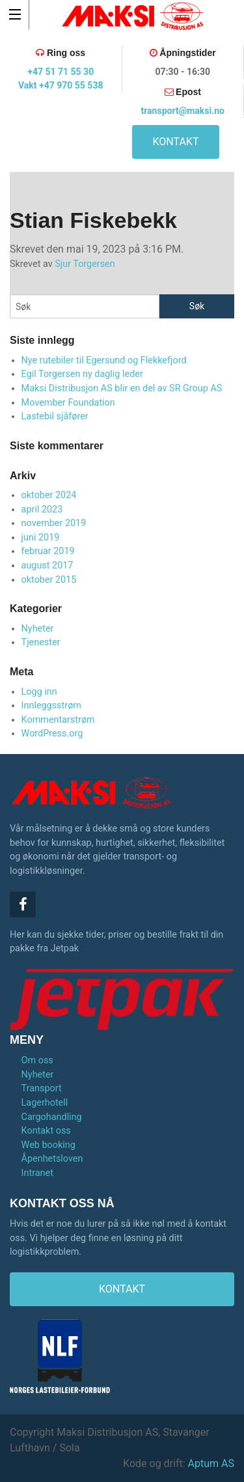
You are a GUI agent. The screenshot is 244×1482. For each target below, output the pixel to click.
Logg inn (39, 691)
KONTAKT (176, 141)
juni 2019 (40, 537)
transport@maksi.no (182, 110)
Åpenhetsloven (52, 1158)
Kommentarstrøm (58, 719)
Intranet (37, 1173)
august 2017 (47, 565)
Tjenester (41, 642)
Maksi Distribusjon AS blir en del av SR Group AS (122, 388)
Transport (41, 1088)
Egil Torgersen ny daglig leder (82, 374)
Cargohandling (51, 1117)
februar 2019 (48, 551)
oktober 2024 (49, 495)
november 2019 (54, 523)
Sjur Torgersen (85, 264)
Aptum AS (211, 1463)
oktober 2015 (49, 579)
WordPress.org (52, 733)
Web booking (48, 1145)
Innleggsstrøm (51, 705)
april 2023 (42, 509)
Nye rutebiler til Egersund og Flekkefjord (104, 360)
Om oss (37, 1060)
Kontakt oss (46, 1130)
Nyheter (37, 628)
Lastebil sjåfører (54, 416)
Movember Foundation (68, 402)
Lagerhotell (44, 1102)
